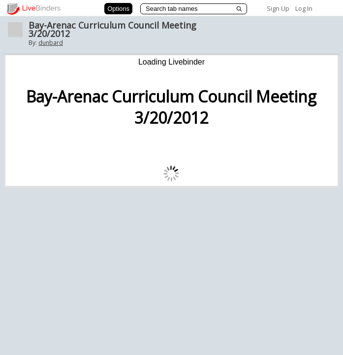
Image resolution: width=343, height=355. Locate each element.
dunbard (50, 42)
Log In (303, 8)
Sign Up (278, 8)
